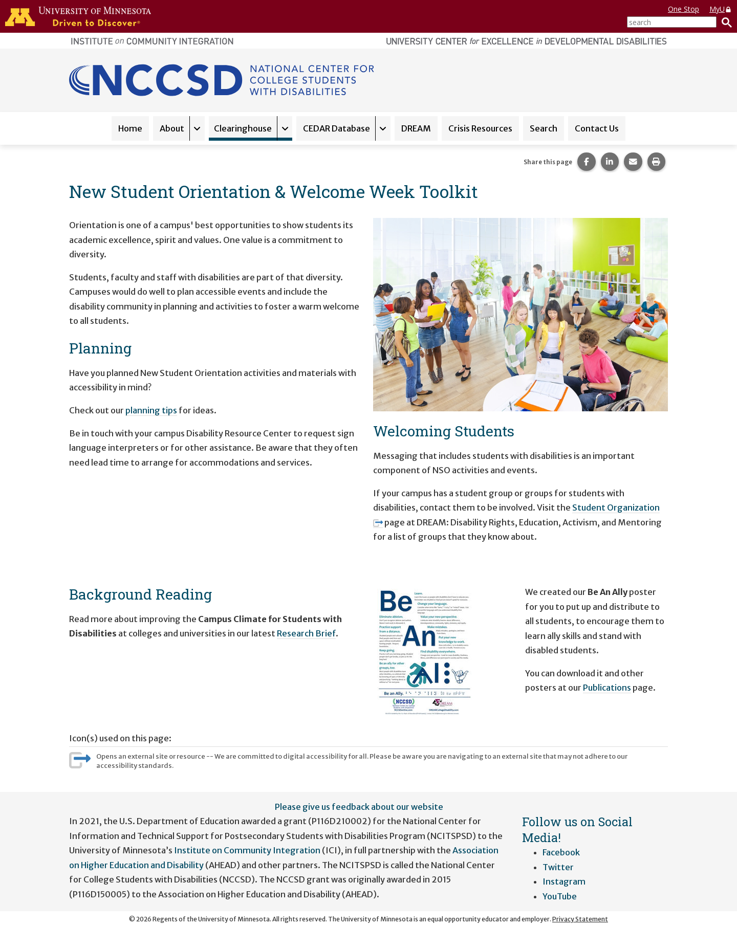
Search (543, 128)
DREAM (416, 128)
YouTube (560, 896)
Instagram (564, 881)
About (172, 128)
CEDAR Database (336, 128)
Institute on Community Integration (247, 850)
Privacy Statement (580, 919)
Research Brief (306, 633)
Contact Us (597, 128)
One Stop (683, 9)
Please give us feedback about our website (359, 807)
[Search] (724, 22)
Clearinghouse (243, 128)
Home (130, 128)
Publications (607, 687)
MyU (720, 9)
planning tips (151, 410)
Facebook (561, 852)
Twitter (558, 867)
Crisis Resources (480, 128)
